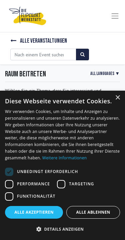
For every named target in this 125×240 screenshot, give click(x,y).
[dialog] (62, 165)
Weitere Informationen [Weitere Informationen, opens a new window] (64, 158)
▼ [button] (105, 73)
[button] (62, 229)
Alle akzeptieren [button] (34, 212)
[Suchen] (82, 54)
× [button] (117, 97)
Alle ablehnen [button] (93, 212)
